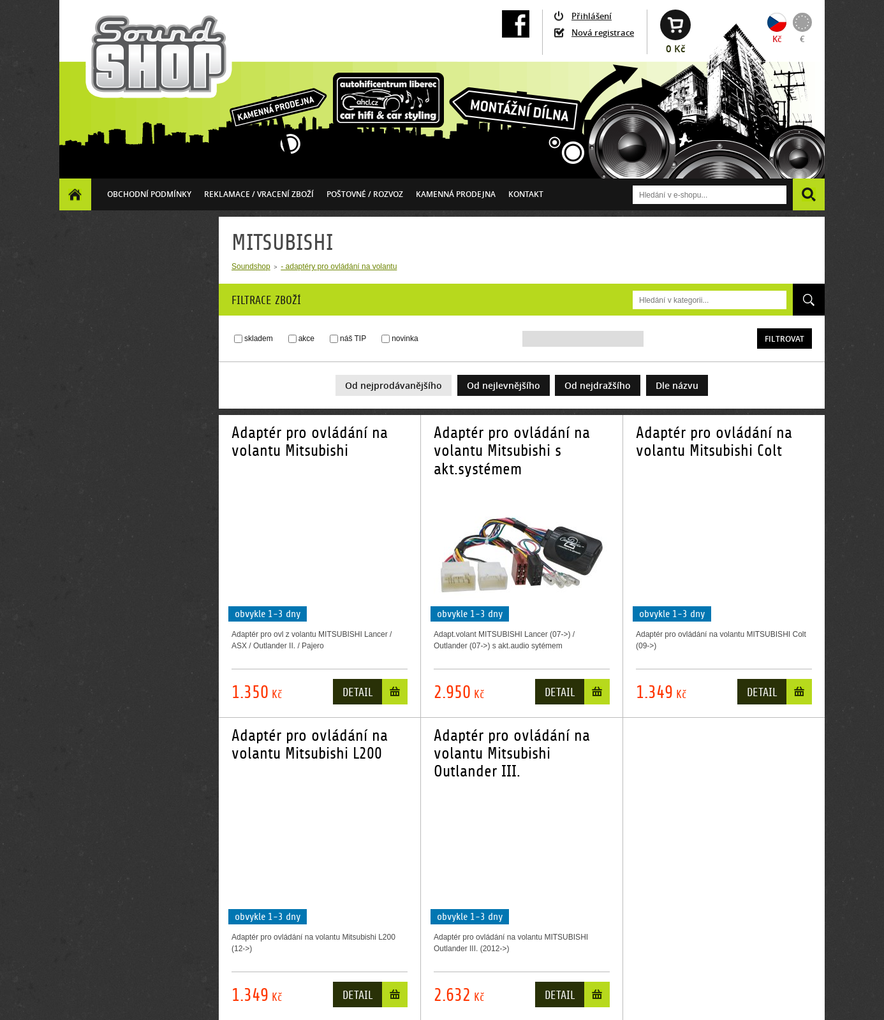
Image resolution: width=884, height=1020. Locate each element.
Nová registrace (602, 32)
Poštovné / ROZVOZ (365, 194)
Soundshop (251, 266)
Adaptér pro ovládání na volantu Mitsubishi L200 (310, 744)
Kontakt (525, 194)
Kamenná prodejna (456, 194)
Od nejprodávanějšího (393, 385)
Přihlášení (591, 16)
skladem (258, 338)
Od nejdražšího (597, 385)
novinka (405, 338)
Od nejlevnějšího (503, 385)
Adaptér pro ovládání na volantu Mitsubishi (310, 442)
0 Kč (675, 49)
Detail (357, 692)
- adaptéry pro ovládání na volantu (339, 266)
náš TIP (353, 338)
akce (306, 338)
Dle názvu (677, 385)
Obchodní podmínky (149, 194)
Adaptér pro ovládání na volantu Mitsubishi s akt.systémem (512, 451)
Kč (776, 39)
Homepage (75, 194)
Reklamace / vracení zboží (259, 194)
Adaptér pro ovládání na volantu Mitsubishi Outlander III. (512, 754)
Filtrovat (784, 338)
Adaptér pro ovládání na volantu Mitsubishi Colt (714, 442)
